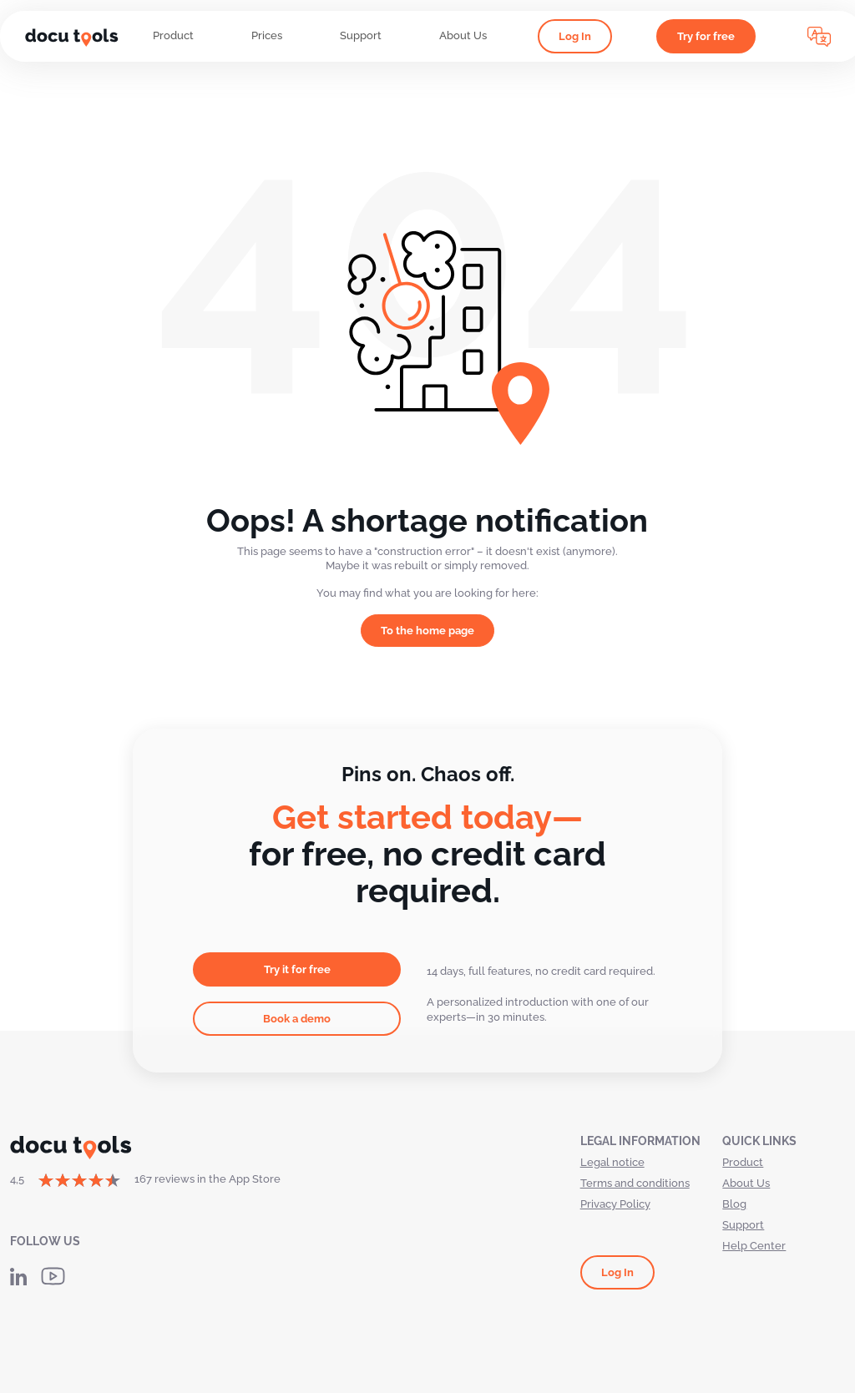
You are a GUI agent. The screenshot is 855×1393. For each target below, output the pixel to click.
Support (361, 35)
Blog (734, 1204)
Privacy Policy (615, 1204)
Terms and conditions (635, 1183)
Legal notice (612, 1162)
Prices (266, 35)
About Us (463, 35)
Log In (575, 36)
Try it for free (297, 969)
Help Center (754, 1245)
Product (173, 35)
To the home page (427, 630)
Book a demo (297, 1018)
